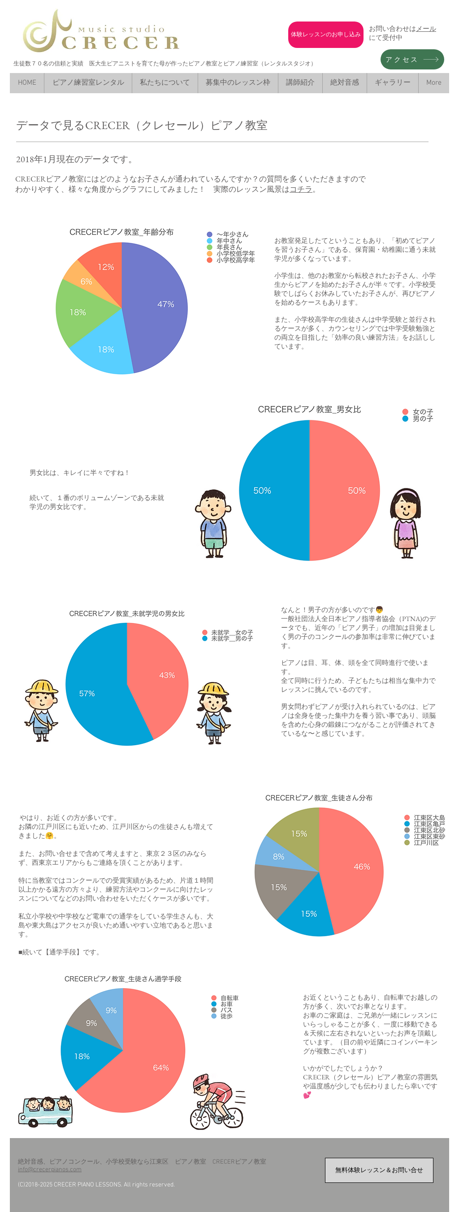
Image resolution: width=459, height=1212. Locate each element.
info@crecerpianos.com (50, 1169)
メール (426, 28)
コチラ (301, 189)
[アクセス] (412, 59)
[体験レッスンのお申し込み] (326, 35)
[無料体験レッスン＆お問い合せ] (379, 1170)
